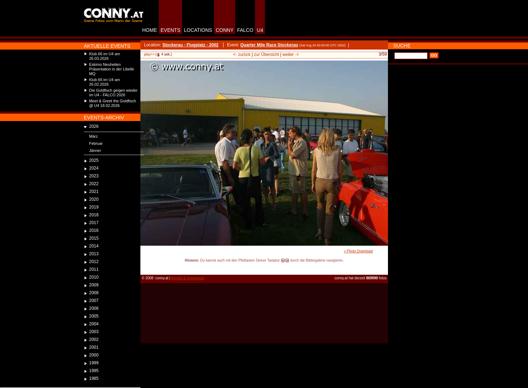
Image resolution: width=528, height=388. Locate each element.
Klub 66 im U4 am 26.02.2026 (104, 82)
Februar (96, 143)
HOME (149, 30)
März (93, 136)
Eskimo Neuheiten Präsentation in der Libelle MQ (111, 69)
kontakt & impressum (187, 278)
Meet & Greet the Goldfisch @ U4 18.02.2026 (112, 103)
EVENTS (170, 30)
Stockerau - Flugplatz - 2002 (190, 44)
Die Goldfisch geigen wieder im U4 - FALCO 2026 (113, 92)
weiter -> (291, 54)
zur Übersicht (266, 54)
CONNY (225, 30)
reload (146, 266)
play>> (149, 54)
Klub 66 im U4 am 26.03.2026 (104, 56)
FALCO (245, 30)
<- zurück (242, 54)
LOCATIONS (198, 30)
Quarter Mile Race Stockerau (269, 44)
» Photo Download (358, 251)
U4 (260, 30)
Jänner (95, 150)
